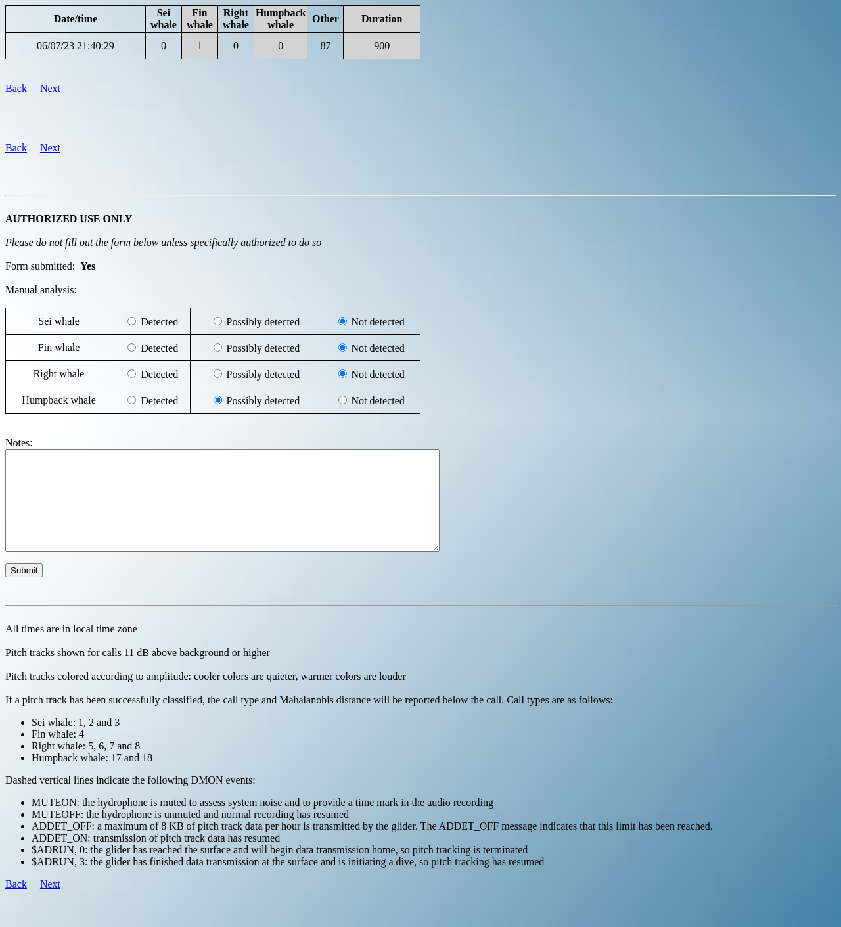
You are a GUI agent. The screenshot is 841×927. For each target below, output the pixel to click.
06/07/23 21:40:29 (75, 45)
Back (16, 88)
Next (50, 88)
